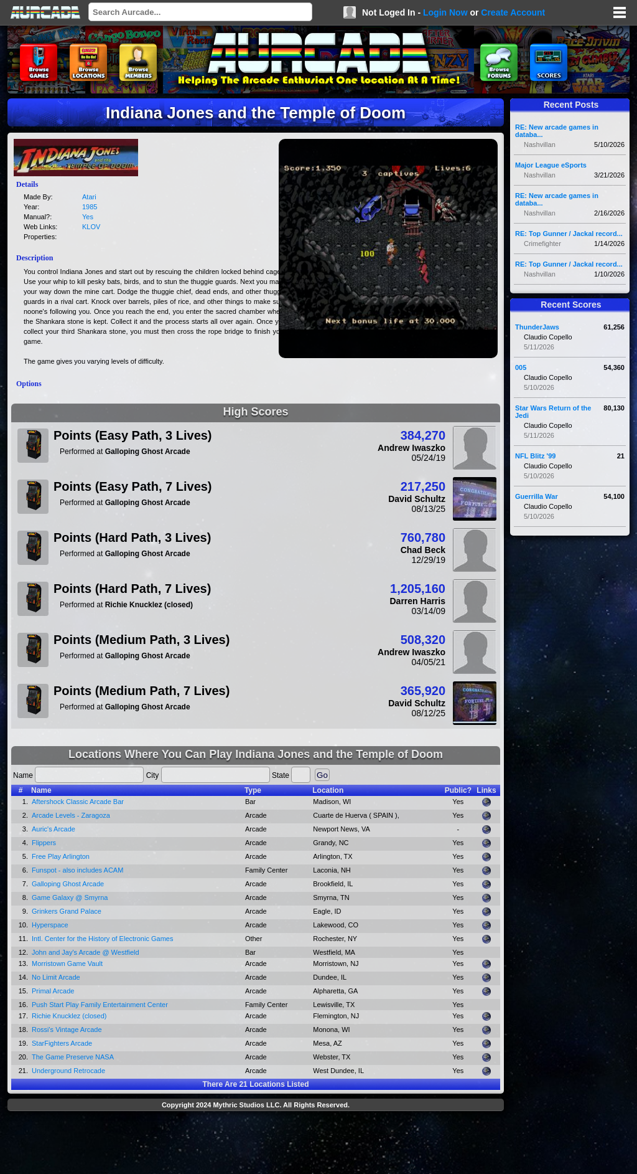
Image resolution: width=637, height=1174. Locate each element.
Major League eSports (551, 165)
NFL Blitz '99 (535, 456)
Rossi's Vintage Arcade (67, 1029)
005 (520, 367)
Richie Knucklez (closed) (69, 1016)
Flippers (44, 842)
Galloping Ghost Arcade (68, 884)
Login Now (445, 12)
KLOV (91, 226)
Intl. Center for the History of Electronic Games (102, 938)
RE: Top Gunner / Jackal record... (569, 233)
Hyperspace (50, 925)
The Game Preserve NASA (73, 1057)
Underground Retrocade (68, 1070)
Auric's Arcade (53, 829)
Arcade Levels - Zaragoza (71, 815)
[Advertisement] (255, 1144)
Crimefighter (542, 243)
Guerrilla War (536, 496)
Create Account (513, 12)
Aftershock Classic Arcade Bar (78, 801)
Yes (87, 216)
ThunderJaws (537, 327)
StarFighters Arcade (62, 1043)
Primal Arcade (53, 991)
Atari (89, 197)
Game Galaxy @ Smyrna (70, 897)
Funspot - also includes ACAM (77, 870)
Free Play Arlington (61, 856)
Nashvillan (540, 144)
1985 (89, 207)
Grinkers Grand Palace (66, 911)
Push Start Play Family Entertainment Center (100, 1004)
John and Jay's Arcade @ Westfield (85, 952)
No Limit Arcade (56, 977)
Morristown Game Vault (67, 963)
